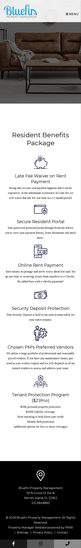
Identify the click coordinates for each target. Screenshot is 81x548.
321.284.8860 (40, 503)
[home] (20, 11)
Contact (62, 532)
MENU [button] (72, 14)
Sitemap (22, 532)
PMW (69, 527)
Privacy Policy (42, 532)
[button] (13, 544)
